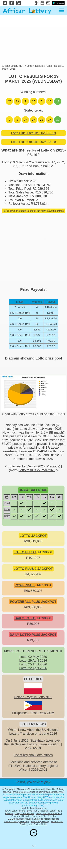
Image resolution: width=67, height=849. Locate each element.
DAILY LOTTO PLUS (25, 635)
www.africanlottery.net (32, 789)
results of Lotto (37, 150)
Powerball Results (20, 816)
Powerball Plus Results (44, 816)
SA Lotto (52, 447)
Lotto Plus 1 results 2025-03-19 (33, 133)
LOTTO (25, 536)
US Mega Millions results (46, 818)
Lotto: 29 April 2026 (33, 660)
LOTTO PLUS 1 (25, 552)
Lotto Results (18, 810)
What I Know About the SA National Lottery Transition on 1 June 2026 (33, 731)
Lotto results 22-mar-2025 (37, 470)
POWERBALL (25, 585)
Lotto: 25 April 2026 (33, 664)
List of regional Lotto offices (33, 755)
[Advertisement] (33, 40)
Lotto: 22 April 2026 (33, 668)
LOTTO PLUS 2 (25, 569)
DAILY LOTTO (25, 618)
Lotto (29, 65)
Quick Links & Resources (33, 808)
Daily (7, 515)
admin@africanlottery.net (51, 792)
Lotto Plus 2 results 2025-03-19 (33, 142)
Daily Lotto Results (24, 813)
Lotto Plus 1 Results (37, 810)
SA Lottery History (40, 821)
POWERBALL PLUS (25, 602)
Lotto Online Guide (37, 824)
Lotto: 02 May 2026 (33, 657)
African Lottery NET (13, 65)
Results (39, 65)
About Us (50, 789)
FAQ (7, 810)
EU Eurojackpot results (20, 818)
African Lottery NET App (16, 821)
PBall (7, 503)
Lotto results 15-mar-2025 (26, 466)
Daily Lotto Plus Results (48, 813)
